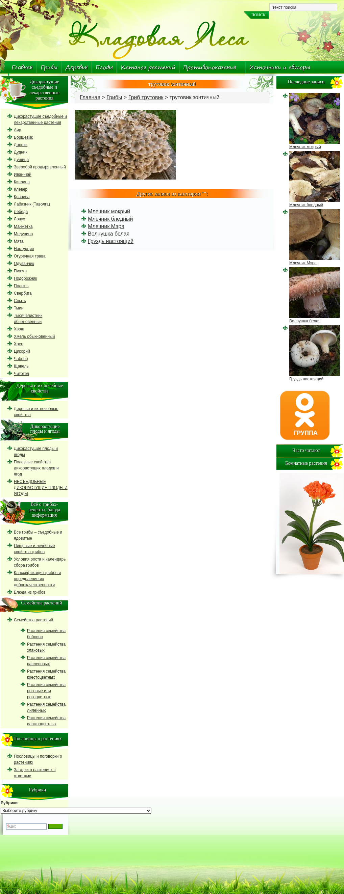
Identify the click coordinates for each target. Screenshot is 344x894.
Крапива (21, 196)
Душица (21, 159)
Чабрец (21, 358)
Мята (19, 241)
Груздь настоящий (110, 241)
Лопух (19, 219)
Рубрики (9, 803)
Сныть (20, 300)
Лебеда (21, 211)
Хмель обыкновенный (34, 336)
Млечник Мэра (106, 226)
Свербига (23, 293)
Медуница (23, 234)
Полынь (21, 285)
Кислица (22, 182)
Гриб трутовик (146, 97)
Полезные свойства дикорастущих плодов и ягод (36, 468)
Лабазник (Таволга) (32, 204)
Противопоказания (209, 67)
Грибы (49, 67)
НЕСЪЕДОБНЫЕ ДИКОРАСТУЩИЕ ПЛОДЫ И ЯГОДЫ (41, 487)
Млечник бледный (110, 219)
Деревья (76, 67)
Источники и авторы (279, 67)
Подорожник (25, 278)
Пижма (20, 271)
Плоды (104, 67)
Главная (22, 67)
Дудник (20, 152)
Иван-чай (22, 174)
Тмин (18, 308)
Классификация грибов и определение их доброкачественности (37, 578)
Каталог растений (148, 67)
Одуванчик (24, 263)
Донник (20, 144)
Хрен (18, 344)
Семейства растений (33, 620)
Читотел (21, 373)
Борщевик (23, 137)
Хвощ (19, 329)
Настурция (24, 248)
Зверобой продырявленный (40, 167)
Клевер (20, 189)
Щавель (21, 366)
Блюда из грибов (30, 592)
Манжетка (23, 226)
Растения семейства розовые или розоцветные (46, 690)
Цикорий (22, 351)
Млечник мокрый (109, 211)
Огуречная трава (30, 256)
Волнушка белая (108, 234)
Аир (17, 130)
